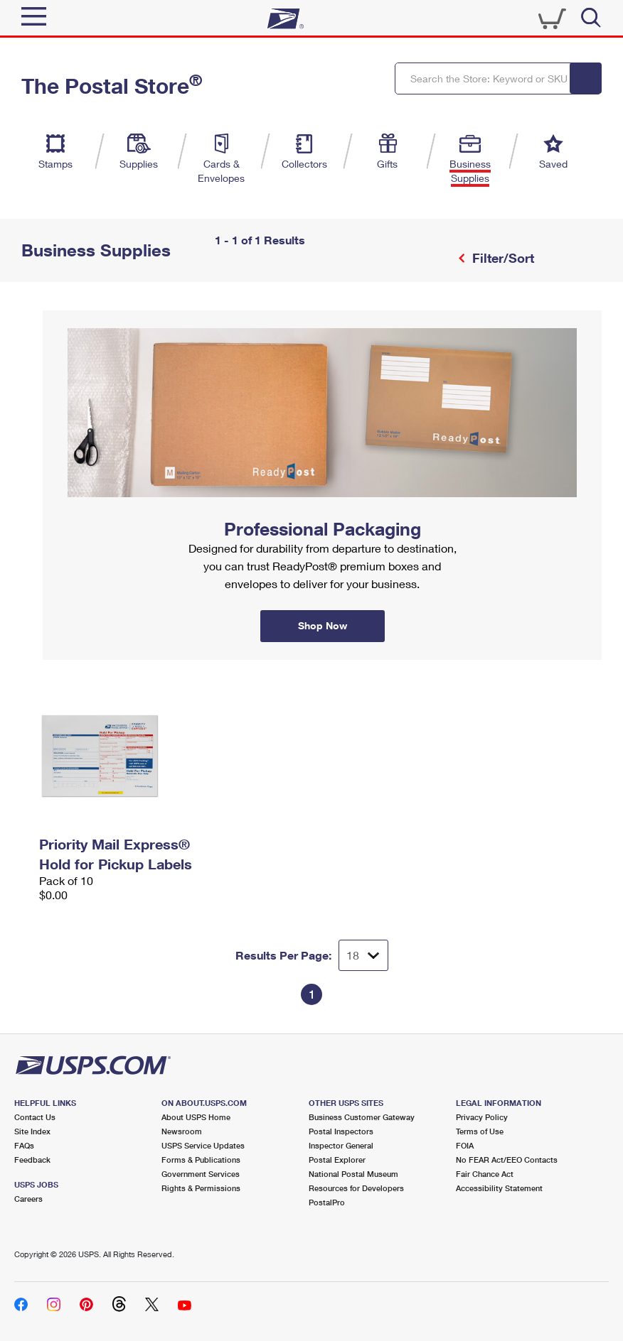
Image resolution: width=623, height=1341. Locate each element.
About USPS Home (195, 1117)
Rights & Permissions (200, 1188)
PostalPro (327, 1202)
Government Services (200, 1173)
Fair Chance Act (484, 1173)
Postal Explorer (337, 1159)
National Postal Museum (353, 1173)
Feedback (32, 1159)
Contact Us (34, 1117)
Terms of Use (480, 1131)
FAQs (24, 1145)
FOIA (465, 1145)
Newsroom (181, 1131)
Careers (28, 1198)
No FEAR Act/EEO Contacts (507, 1159)
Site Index (32, 1131)
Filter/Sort (501, 258)
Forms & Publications (200, 1159)
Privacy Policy (482, 1117)
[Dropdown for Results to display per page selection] (363, 955)
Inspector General (341, 1145)
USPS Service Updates (203, 1145)
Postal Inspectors (341, 1131)
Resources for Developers (356, 1188)
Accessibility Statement (499, 1188)
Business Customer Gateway (362, 1117)
